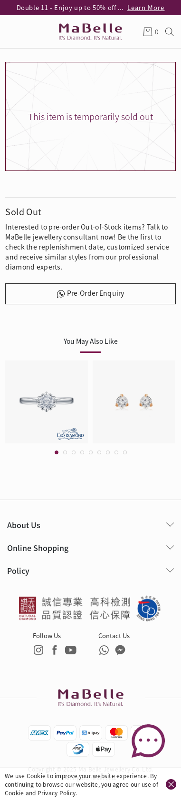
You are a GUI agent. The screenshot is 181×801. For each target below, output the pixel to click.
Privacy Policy (57, 793)
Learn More (145, 7)
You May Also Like (91, 341)
